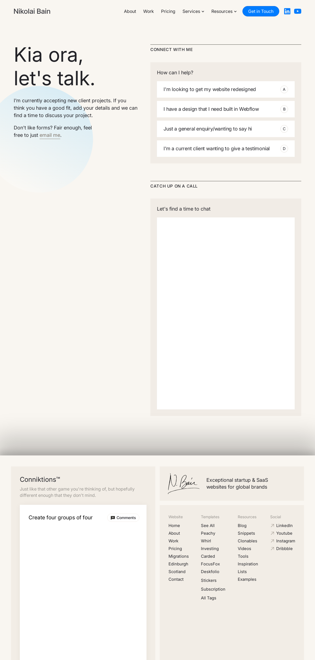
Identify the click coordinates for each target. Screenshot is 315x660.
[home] (32, 11)
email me (50, 135)
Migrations (178, 556)
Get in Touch (260, 11)
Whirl (206, 540)
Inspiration (248, 563)
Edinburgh (178, 563)
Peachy (208, 533)
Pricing (168, 11)
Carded (208, 556)
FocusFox (210, 563)
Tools (243, 556)
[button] (193, 11)
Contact (176, 579)
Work (148, 11)
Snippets (246, 533)
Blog (242, 525)
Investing (210, 548)
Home (174, 525)
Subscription (213, 589)
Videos (244, 548)
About (130, 11)
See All (208, 525)
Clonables (247, 540)
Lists (242, 571)
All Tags (208, 597)
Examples (247, 579)
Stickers (209, 580)
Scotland (177, 571)
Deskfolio (210, 571)
